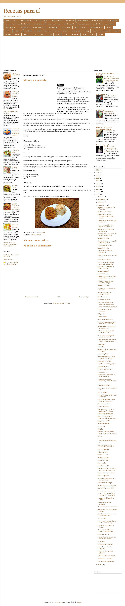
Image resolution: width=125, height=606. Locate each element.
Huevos (95, 31)
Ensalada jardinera (103, 457)
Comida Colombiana (24, 24)
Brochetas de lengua (104, 361)
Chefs (37, 20)
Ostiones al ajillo (15, 151)
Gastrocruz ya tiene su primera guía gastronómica (107, 417)
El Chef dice (100, 110)
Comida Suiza (66, 27)
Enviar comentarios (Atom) (61, 303)
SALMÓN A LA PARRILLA (106, 488)
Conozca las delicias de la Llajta (106, 499)
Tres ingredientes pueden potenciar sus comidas (106, 303)
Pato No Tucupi (14, 186)
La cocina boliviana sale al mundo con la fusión (106, 336)
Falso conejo (102, 518)
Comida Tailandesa (80, 27)
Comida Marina (24, 27)
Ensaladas (28, 31)
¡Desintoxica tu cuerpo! (105, 483)
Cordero (7, 31)
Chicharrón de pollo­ (104, 300)
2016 (98, 186)
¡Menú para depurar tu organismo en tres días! (106, 446)
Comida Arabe (69, 20)
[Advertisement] (62, 53)
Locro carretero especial (105, 414)
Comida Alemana (56, 20)
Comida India (97, 24)
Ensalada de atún (103, 238)
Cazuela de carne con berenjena (104, 310)
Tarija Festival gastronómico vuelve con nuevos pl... (107, 522)
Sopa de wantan (103, 372)
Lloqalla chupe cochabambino (107, 507)
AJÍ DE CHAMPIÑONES (105, 369)
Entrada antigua (84, 297)
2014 (98, 192)
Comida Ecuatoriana (54, 24)
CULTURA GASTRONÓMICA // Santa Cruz (107, 396)
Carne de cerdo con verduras (107, 556)
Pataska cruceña (103, 366)
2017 (98, 183)
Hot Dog (86, 31)
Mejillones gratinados (104, 212)
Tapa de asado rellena (105, 245)
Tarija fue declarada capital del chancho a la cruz (106, 400)
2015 (98, 189)
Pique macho (102, 463)
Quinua (49, 34)
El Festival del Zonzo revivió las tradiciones (106, 327)
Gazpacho (101, 347)
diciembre (101, 197)
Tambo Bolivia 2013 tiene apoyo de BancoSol (106, 226)
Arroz (7, 20)
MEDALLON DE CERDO (105, 558)
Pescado (26, 34)
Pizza (34, 34)
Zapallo (101, 34)
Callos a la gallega (103, 534)
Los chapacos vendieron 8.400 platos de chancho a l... (107, 440)
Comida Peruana (53, 27)
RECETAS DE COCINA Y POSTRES (11, 255)
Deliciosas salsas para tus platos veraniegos (106, 282)
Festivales (48, 31)
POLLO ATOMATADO (16, 74)
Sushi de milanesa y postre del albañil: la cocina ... (106, 357)
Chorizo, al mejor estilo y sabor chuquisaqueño (106, 263)
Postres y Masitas (102, 94)
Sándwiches (75, 34)
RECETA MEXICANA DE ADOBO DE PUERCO (16, 206)
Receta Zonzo (102, 317)
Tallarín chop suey (103, 406)
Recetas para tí (21, 11)
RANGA (100, 436)
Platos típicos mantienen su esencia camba (106, 375)
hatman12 (59, 602)
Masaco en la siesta (104, 404)
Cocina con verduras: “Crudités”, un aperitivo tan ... (107, 380)
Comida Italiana (109, 24)
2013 (98, 194)
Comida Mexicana (38, 27)
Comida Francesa (83, 24)
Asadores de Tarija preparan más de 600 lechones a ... (107, 340)
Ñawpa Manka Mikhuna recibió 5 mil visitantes (105, 530)
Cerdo (29, 20)
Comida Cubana (39, 24)
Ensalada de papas (104, 285)
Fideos (57, 31)
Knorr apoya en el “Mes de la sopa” (107, 389)
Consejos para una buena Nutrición (105, 74)
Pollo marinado (102, 452)
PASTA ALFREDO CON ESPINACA (105, 251)
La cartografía (108, 131)
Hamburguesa (75, 31)
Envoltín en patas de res (105, 319)
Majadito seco (102, 297)
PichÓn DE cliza (103, 460)
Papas (117, 31)
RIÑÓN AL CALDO (103, 466)
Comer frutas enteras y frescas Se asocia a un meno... (106, 216)
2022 (98, 175)
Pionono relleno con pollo (106, 561)
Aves (14, 20)
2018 (98, 181)
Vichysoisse (101, 314)
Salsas (58, 34)
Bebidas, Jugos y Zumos (104, 145)
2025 (98, 170)
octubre (100, 202)
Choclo (45, 20)
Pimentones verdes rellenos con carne (107, 289)
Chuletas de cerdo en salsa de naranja (107, 256)
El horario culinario (104, 424)
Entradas (38, 31)
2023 (98, 173)
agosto (100, 564)
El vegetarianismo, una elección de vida (105, 293)
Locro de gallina (103, 354)
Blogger (79, 602)
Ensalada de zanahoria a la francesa (106, 208)
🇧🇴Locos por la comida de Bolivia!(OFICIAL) (10, 263)
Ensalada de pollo (103, 248)
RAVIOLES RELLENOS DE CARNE (106, 526)
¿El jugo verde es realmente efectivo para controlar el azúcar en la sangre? (111, 79)
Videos (92, 34)
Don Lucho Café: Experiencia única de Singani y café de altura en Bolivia (111, 149)
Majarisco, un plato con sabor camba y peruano (107, 515)
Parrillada (8, 34)
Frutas (65, 31)
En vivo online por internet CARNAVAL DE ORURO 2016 (10, 244)
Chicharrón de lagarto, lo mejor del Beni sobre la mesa (16, 132)
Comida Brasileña (112, 20)
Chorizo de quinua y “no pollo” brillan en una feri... (107, 242)
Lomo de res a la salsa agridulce (10, 112)
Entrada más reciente (32, 297)
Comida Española (69, 24)
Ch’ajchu (100, 429)
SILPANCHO (101, 426)
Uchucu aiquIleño (103, 475)
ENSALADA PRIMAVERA (105, 544)
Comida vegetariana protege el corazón (107, 221)
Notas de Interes (106, 31)
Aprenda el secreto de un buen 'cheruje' (15, 94)
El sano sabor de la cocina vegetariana (106, 230)
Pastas (17, 34)
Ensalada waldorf (103, 271)
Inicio (59, 297)
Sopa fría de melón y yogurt (107, 364)
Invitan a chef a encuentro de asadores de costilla (107, 234)
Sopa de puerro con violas (106, 473)
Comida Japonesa (10, 27)
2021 (98, 178)
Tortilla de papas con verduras (104, 503)
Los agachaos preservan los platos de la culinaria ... (107, 538)
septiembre (102, 205)
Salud (65, 34)
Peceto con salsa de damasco (107, 307)
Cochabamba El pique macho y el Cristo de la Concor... (107, 469)
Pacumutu (101, 344)
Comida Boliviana (97, 20)
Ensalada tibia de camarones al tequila (107, 350)
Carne (21, 20)
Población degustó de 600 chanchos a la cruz (106, 331)
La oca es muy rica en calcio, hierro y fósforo (107, 479)
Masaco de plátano (104, 385)
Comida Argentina (83, 20)
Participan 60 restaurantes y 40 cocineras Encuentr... (107, 323)
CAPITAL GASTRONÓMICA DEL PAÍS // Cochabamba (107, 494)
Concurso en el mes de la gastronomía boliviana (106, 410)
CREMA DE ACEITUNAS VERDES (105, 552)
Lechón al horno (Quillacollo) (107, 485)
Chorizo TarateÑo (15, 168)
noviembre (101, 199)
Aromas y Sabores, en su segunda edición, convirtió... (107, 432)
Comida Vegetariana (96, 27)
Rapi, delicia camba (104, 421)
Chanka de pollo (103, 455)
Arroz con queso (103, 274)
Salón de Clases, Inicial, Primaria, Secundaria (104, 128)
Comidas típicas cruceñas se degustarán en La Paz (107, 277)
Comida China (9, 24)
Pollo (41, 34)
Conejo (109, 27)
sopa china (101, 541)
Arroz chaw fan (102, 392)
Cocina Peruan (8, 259)
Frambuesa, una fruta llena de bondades (107, 510)
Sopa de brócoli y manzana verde (109, 112)
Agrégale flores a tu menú (106, 491)
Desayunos (17, 31)
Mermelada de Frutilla (111, 96)
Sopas (84, 34)
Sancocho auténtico (104, 260)
